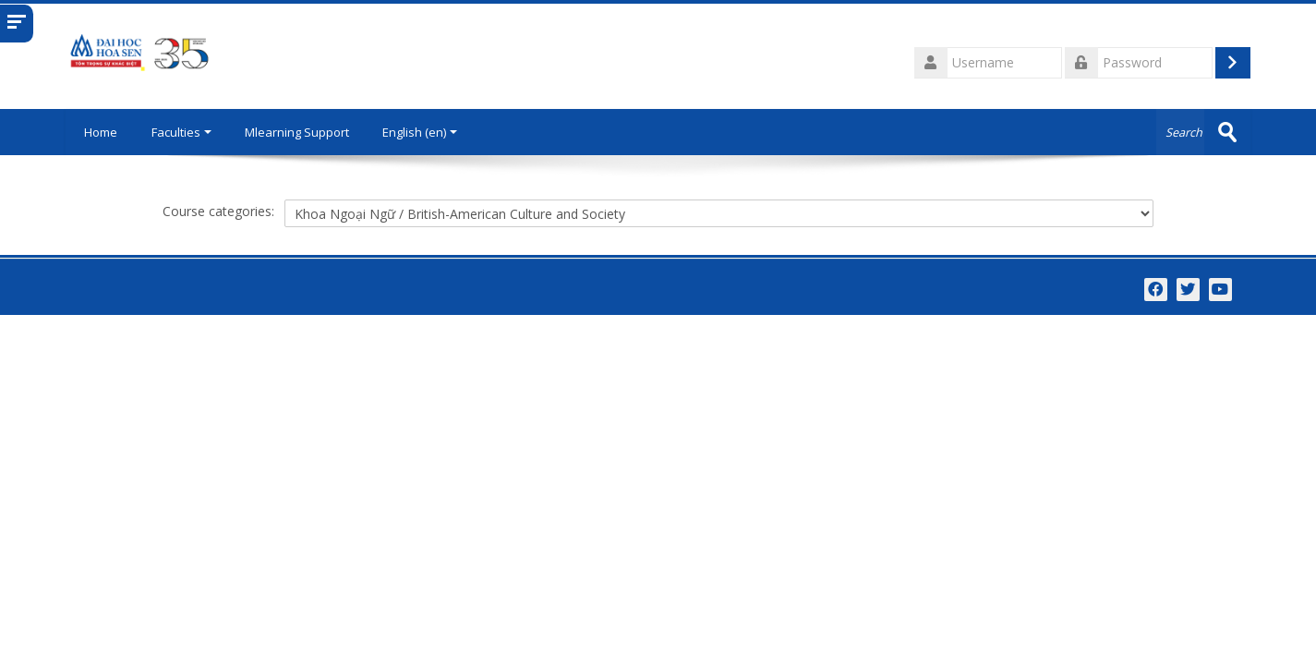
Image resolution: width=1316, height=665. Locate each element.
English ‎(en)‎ (420, 132)
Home (100, 132)
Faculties (182, 132)
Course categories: (218, 211)
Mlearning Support (298, 132)
